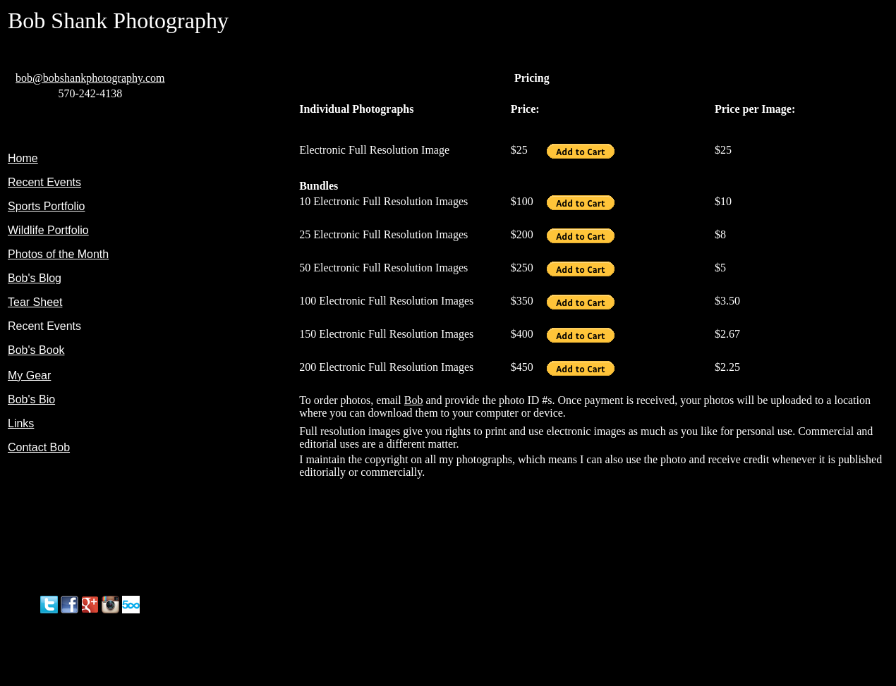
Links (21, 423)
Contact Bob (39, 447)
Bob (413, 400)
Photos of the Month (58, 254)
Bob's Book (36, 350)
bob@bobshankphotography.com (90, 78)
